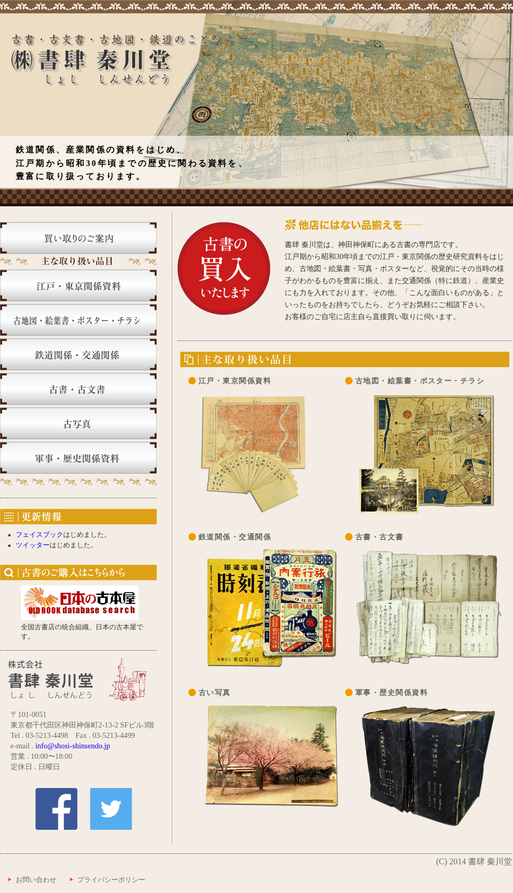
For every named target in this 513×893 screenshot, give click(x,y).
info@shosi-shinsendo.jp (73, 746)
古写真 (78, 423)
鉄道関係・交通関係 (78, 354)
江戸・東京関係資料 (78, 285)
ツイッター (33, 545)
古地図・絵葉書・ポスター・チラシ (78, 320)
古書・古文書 (78, 389)
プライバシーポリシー (111, 880)
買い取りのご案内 (78, 238)
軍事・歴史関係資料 (78, 458)
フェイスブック (39, 534)
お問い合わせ (36, 880)
